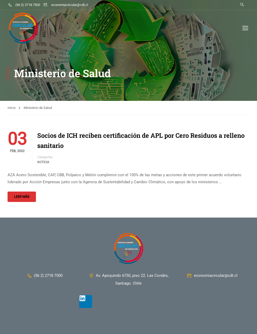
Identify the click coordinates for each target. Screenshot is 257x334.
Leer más (21, 197)
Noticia (43, 162)
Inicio (12, 108)
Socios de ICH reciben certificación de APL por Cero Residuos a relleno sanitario (141, 140)
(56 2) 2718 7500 (24, 5)
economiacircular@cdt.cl (65, 5)
